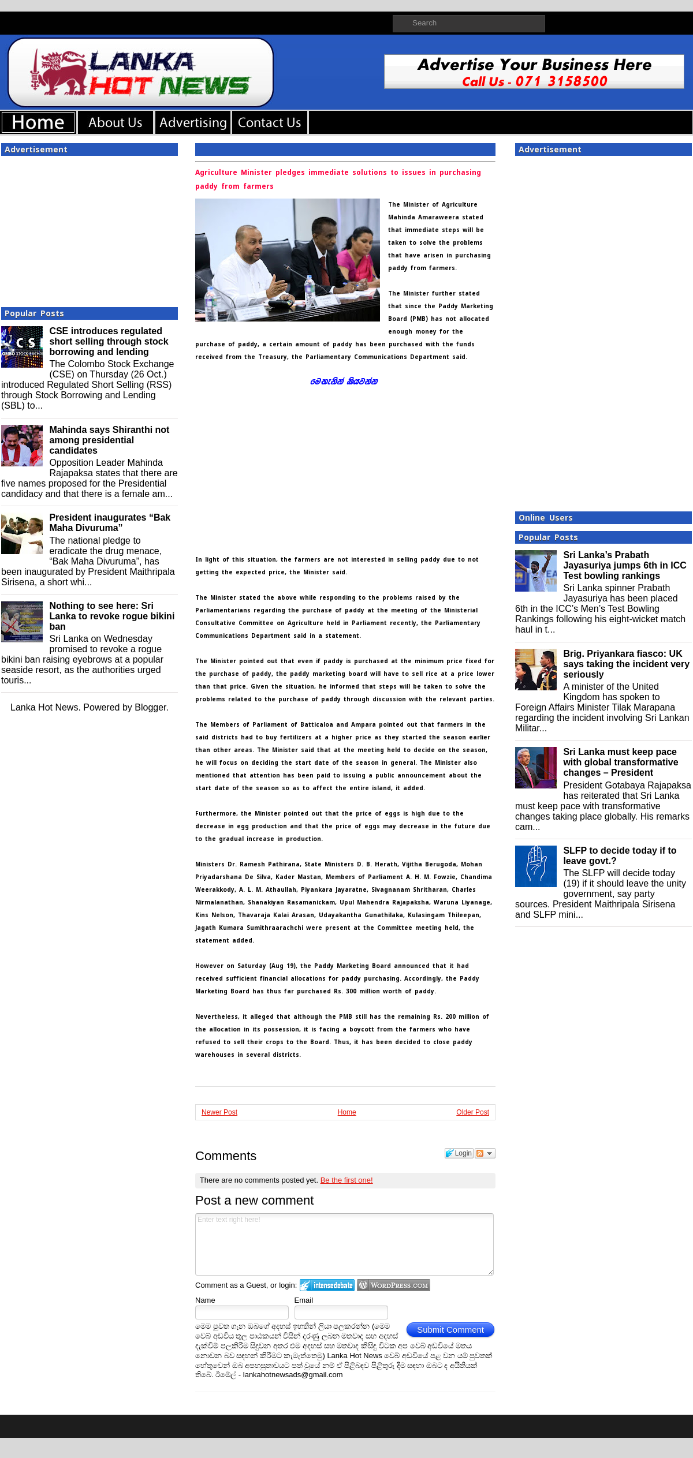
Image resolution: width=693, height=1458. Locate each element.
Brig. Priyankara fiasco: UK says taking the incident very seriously (626, 664)
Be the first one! (347, 1180)
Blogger (150, 707)
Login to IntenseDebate (327, 1285)
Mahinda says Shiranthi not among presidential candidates (109, 440)
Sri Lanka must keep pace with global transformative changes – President (620, 762)
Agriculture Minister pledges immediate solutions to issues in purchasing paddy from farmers (338, 179)
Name (205, 1300)
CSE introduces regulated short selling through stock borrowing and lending (108, 341)
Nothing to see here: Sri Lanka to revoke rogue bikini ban (111, 616)
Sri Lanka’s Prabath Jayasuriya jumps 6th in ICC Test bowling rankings (624, 565)
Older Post (472, 1112)
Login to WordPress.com (393, 1285)
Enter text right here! (344, 1244)
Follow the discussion (485, 1153)
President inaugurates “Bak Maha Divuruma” (109, 523)
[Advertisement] (89, 228)
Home (347, 1112)
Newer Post (219, 1112)
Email (304, 1300)
